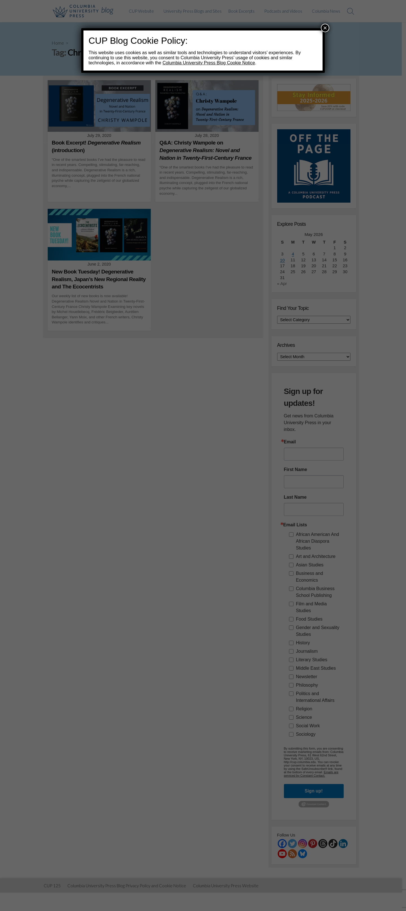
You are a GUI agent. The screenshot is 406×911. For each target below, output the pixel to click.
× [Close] (325, 28)
